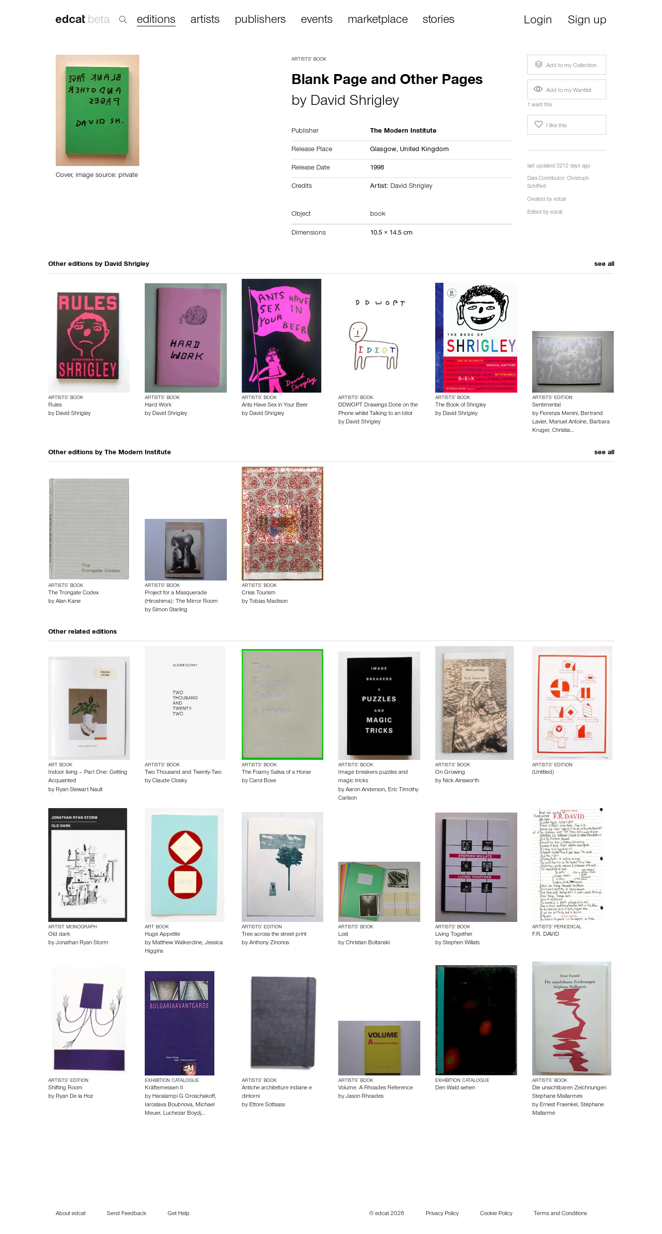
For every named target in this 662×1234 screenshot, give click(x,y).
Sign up (587, 21)
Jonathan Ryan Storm (82, 943)
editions (156, 20)
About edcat (71, 1214)
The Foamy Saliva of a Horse (276, 773)
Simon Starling (170, 610)
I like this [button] (550, 125)
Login (538, 21)
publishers (260, 20)
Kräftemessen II (164, 1088)
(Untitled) (543, 773)
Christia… (563, 431)
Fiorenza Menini (558, 414)
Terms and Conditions (560, 1214)
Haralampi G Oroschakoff (183, 1097)
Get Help (178, 1214)
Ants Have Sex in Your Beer (275, 406)
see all (604, 264)
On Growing (450, 773)
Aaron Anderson (365, 790)
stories (439, 20)
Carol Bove (262, 781)
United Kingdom (424, 150)
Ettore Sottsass (267, 1105)
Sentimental (546, 406)
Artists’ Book (308, 59)
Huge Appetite (162, 935)
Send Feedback (126, 1214)
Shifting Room (65, 1088)
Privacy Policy (442, 1214)
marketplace (378, 20)
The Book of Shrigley (460, 406)
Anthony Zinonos (269, 943)
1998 (377, 168)
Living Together (454, 935)
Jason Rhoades (364, 1097)
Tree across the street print (274, 935)
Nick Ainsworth (461, 781)
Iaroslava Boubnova (168, 1105)
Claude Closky (169, 781)
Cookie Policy (496, 1214)
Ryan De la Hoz (74, 1097)
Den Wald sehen (455, 1088)
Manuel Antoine (567, 422)
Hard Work (158, 406)
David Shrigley (354, 102)
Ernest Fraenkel (558, 1105)
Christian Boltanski (368, 943)
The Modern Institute (137, 453)
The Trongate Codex (73, 593)
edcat (560, 200)
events (317, 20)
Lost (343, 935)
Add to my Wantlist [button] (562, 91)
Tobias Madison (268, 602)
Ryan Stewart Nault (79, 790)
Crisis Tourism (259, 593)
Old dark (59, 935)
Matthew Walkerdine (177, 943)
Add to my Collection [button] (564, 65)
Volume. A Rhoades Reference (375, 1088)
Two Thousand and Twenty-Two (183, 773)
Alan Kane (68, 602)
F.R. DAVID (545, 935)
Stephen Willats (461, 943)
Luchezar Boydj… (184, 1114)
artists (205, 20)
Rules (55, 406)
